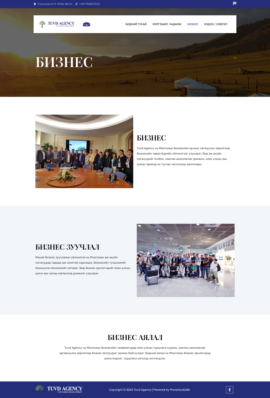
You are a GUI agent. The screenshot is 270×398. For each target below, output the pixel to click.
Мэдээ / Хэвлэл (215, 24)
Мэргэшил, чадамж (167, 24)
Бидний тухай (136, 24)
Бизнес (192, 24)
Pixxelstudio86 (180, 389)
